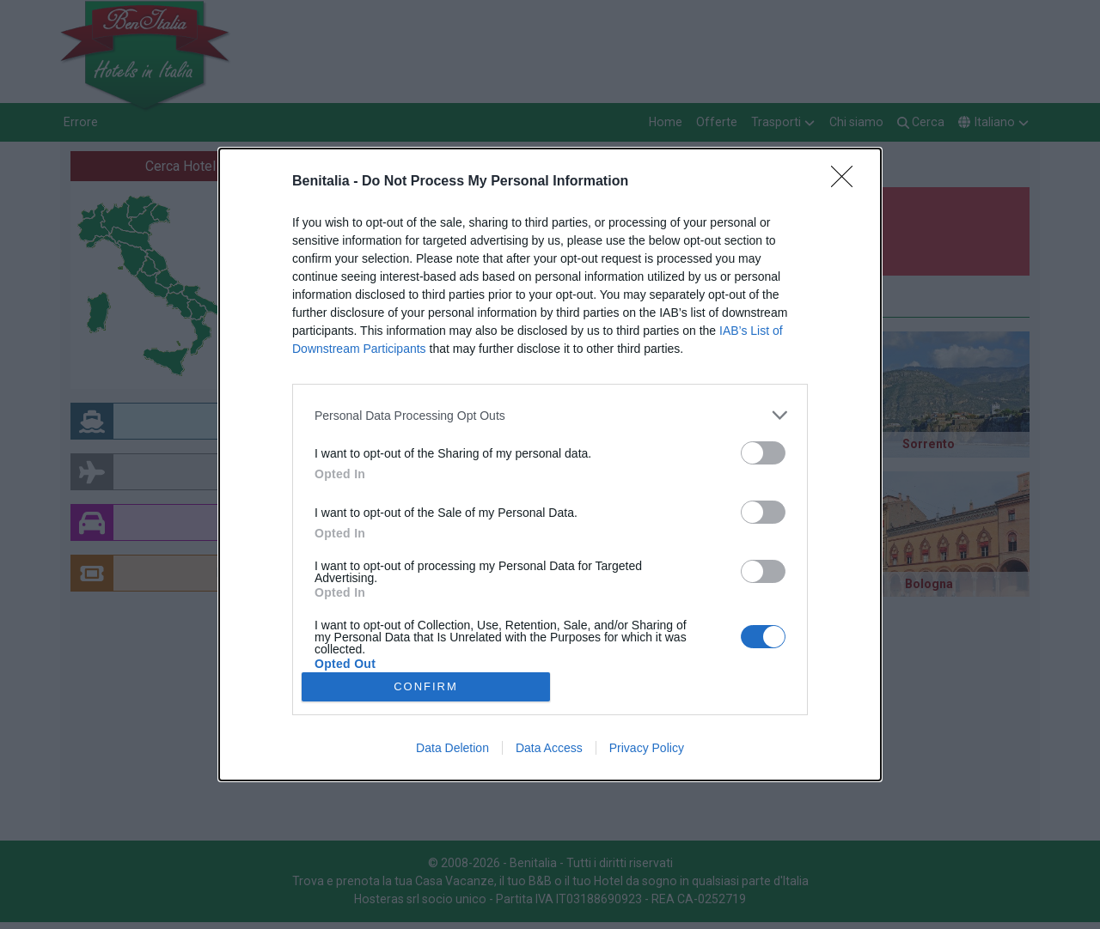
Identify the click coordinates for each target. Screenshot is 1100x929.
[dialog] (550, 464)
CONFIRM (426, 685)
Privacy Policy (646, 748)
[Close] (847, 182)
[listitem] (550, 415)
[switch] (763, 452)
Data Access (549, 748)
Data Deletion (452, 748)
